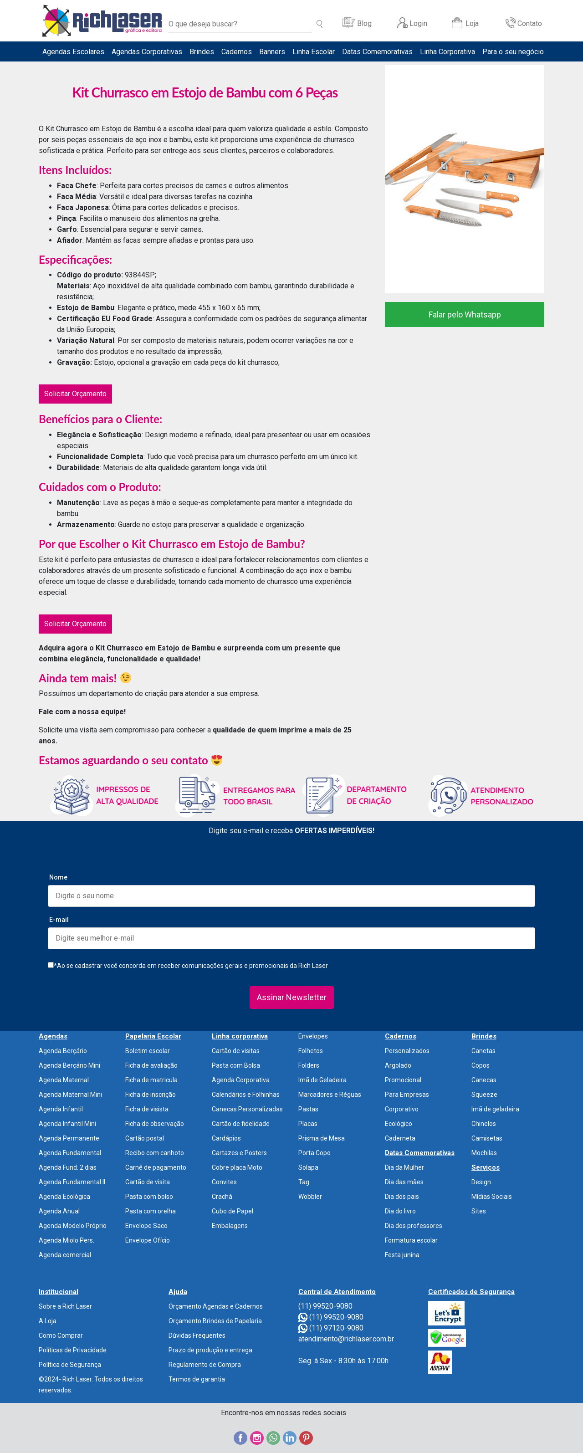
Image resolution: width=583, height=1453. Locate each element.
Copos (480, 1065)
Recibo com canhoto (154, 1152)
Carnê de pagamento (155, 1167)
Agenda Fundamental (70, 1152)
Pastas (308, 1109)
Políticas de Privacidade (73, 1350)
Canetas (483, 1050)
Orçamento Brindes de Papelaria (215, 1321)
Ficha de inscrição (150, 1094)
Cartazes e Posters (239, 1152)
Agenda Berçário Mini (69, 1065)
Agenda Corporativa (241, 1080)
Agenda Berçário (63, 1050)
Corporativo (402, 1109)
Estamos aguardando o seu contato (130, 760)
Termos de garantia (197, 1379)
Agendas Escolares (73, 51)
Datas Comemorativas (377, 51)
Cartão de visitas (236, 1050)
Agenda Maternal (64, 1080)
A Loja (47, 1321)
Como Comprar (61, 1335)
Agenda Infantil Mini (67, 1123)
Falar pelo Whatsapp (465, 314)
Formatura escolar (411, 1240)
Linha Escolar (313, 51)
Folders (308, 1065)
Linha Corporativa (447, 51)
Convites (224, 1182)
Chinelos (483, 1123)
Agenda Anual (59, 1211)
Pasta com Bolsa (236, 1065)
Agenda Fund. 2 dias (68, 1167)
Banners (272, 51)
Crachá (222, 1196)
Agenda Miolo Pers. (66, 1240)
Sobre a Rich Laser (65, 1306)
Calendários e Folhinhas (246, 1094)
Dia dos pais (402, 1196)
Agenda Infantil (61, 1109)
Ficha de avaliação (151, 1065)
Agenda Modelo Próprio (73, 1225)
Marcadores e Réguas (329, 1094)
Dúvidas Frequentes (197, 1335)
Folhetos (310, 1050)
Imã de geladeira (495, 1109)
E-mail (59, 919)
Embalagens (230, 1225)
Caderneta (400, 1138)
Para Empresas (407, 1094)
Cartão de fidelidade (241, 1123)
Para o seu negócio (513, 51)
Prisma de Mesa (321, 1138)
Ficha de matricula (151, 1080)
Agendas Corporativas (147, 51)
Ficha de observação (154, 1123)
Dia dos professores (413, 1225)
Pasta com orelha (150, 1211)
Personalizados (407, 1050)
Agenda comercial (65, 1255)
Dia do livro (400, 1211)
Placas (307, 1123)
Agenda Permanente (69, 1138)
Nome (58, 877)
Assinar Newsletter (292, 997)
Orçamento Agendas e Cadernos (216, 1306)
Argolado (398, 1065)
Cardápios (226, 1138)
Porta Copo (314, 1152)
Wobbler (310, 1196)
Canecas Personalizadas (247, 1109)
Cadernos (236, 51)
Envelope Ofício (147, 1240)
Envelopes (313, 1036)
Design (481, 1182)
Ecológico (398, 1123)
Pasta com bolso (149, 1196)
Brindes (201, 51)
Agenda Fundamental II (72, 1182)
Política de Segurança (70, 1364)
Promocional (403, 1080)
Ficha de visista (147, 1109)
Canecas (483, 1080)
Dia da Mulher (404, 1167)
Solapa (308, 1167)
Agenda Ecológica (64, 1196)
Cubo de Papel (232, 1211)
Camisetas (486, 1138)
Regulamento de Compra (205, 1364)
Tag (303, 1182)
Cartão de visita (147, 1182)
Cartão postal (144, 1138)
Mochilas (484, 1152)
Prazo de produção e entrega (210, 1350)
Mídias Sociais (491, 1196)
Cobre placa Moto (237, 1167)
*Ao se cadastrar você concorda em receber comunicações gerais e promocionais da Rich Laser (188, 965)
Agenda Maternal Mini (70, 1094)
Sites (478, 1211)
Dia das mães (404, 1182)
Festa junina (402, 1255)
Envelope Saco (146, 1225)
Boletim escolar (147, 1050)
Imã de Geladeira (322, 1080)
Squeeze (484, 1094)
